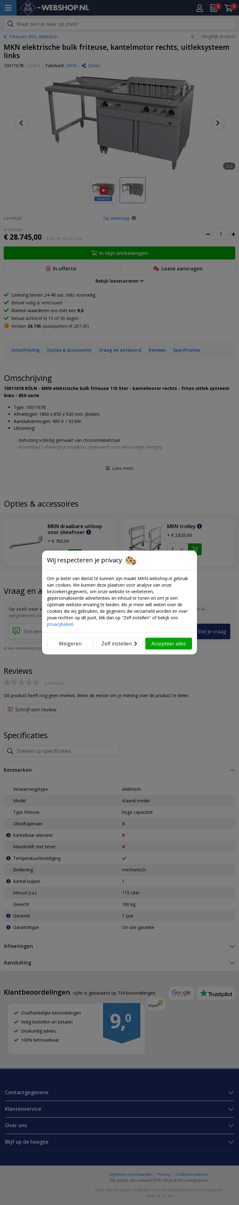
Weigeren (70, 643)
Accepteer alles (168, 643)
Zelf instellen (119, 643)
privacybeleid (60, 624)
